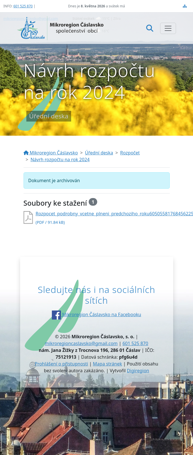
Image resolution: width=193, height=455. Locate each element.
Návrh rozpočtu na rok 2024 (60, 159)
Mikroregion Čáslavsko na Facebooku (96, 314)
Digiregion (138, 370)
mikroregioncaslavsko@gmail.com (81, 343)
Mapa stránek (107, 364)
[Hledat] (149, 28)
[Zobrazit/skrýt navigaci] (168, 28)
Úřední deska (99, 153)
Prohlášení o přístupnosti (61, 364)
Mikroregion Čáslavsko (51, 153)
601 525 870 (23, 6)
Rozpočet (130, 153)
